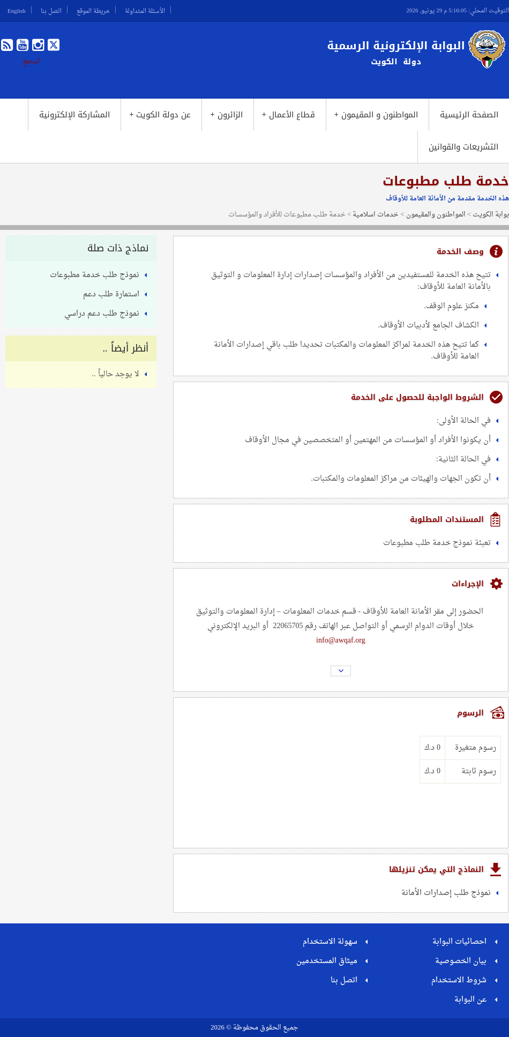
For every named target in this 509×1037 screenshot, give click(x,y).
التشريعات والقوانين (463, 146)
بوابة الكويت (491, 214)
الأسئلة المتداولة (145, 9)
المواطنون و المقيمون (376, 114)
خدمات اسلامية (376, 214)
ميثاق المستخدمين (326, 961)
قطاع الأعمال (288, 114)
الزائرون (226, 114)
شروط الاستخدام (458, 980)
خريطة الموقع (93, 9)
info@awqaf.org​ (340, 640)
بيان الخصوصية (460, 961)
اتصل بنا (51, 9)
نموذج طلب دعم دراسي (101, 314)
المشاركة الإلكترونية (74, 114)
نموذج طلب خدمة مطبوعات (94, 275)
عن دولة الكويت (160, 114)
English (17, 9)
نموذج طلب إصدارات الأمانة (446, 893)
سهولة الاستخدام (330, 942)
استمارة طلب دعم (111, 294)
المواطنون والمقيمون (436, 214)
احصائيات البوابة (459, 942)
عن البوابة (470, 1000)
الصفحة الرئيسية (469, 114)
